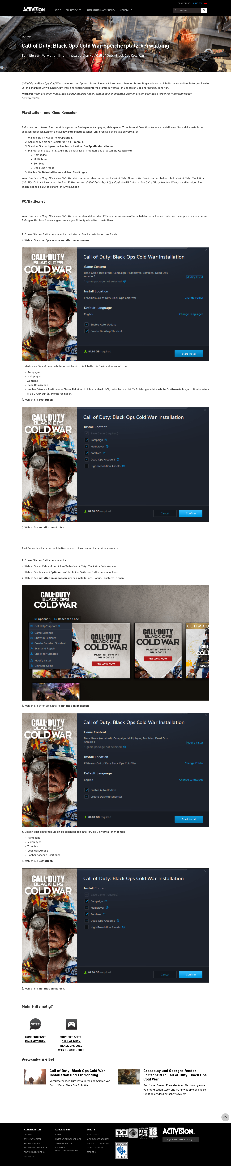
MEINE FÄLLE (126, 10)
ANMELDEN (197, 3)
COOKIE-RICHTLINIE (95, 1148)
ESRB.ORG (91, 1152)
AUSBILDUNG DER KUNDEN (35, 1148)
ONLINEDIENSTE (73, 10)
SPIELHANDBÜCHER (64, 1144)
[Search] (204, 10)
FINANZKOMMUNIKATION (34, 1152)
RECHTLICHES (93, 1135)
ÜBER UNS (28, 1135)
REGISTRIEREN (184, 3)
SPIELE (58, 10)
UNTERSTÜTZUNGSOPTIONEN (100, 10)
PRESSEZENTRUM (32, 1144)
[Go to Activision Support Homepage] (36, 11)
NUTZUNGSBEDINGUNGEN (98, 1139)
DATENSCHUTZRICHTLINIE (98, 1144)
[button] (205, 3)
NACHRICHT (29, 1157)
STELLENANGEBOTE (32, 1139)
